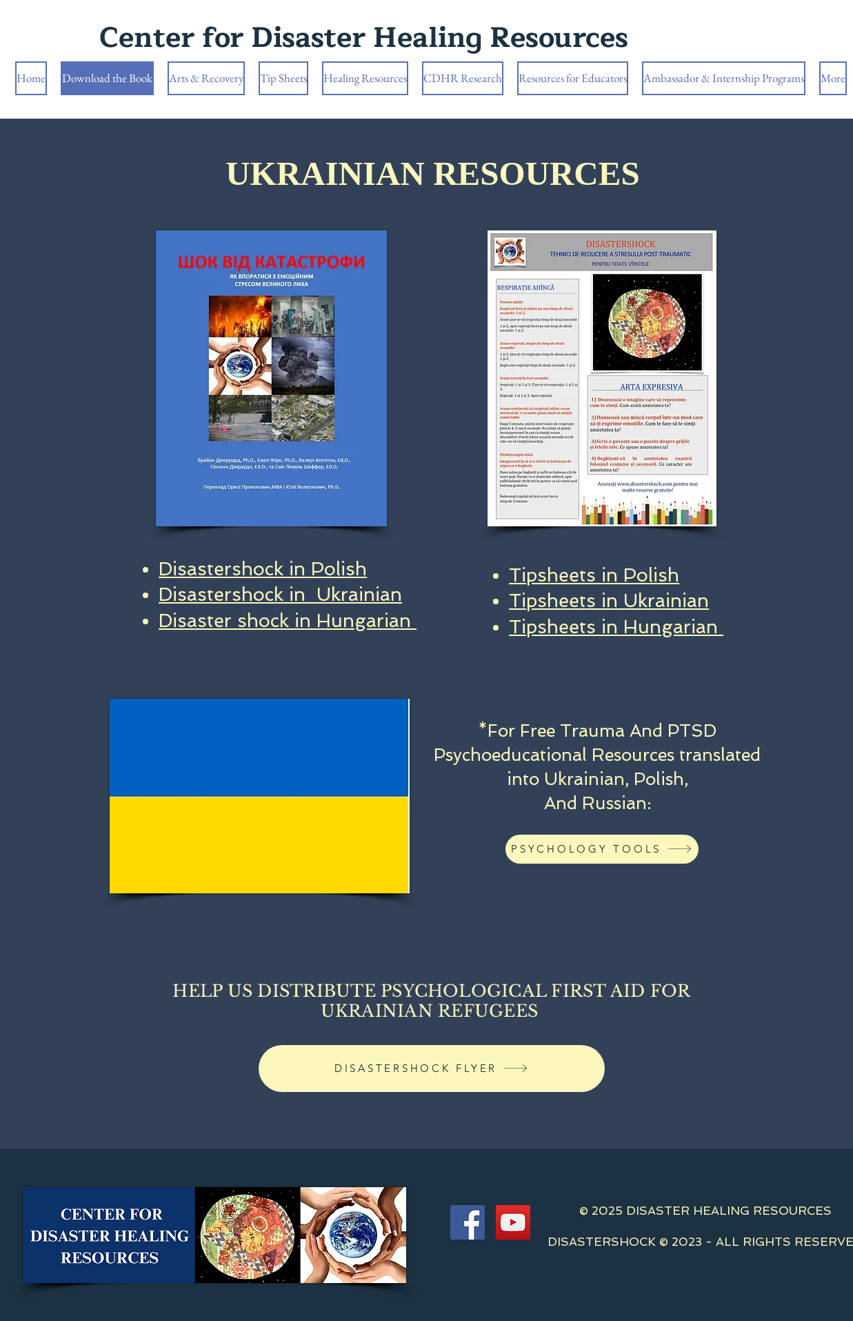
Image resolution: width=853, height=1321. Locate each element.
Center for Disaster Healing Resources (363, 37)
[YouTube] (513, 1222)
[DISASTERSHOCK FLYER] (432, 1068)
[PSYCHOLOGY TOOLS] (602, 849)
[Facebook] (467, 1222)
